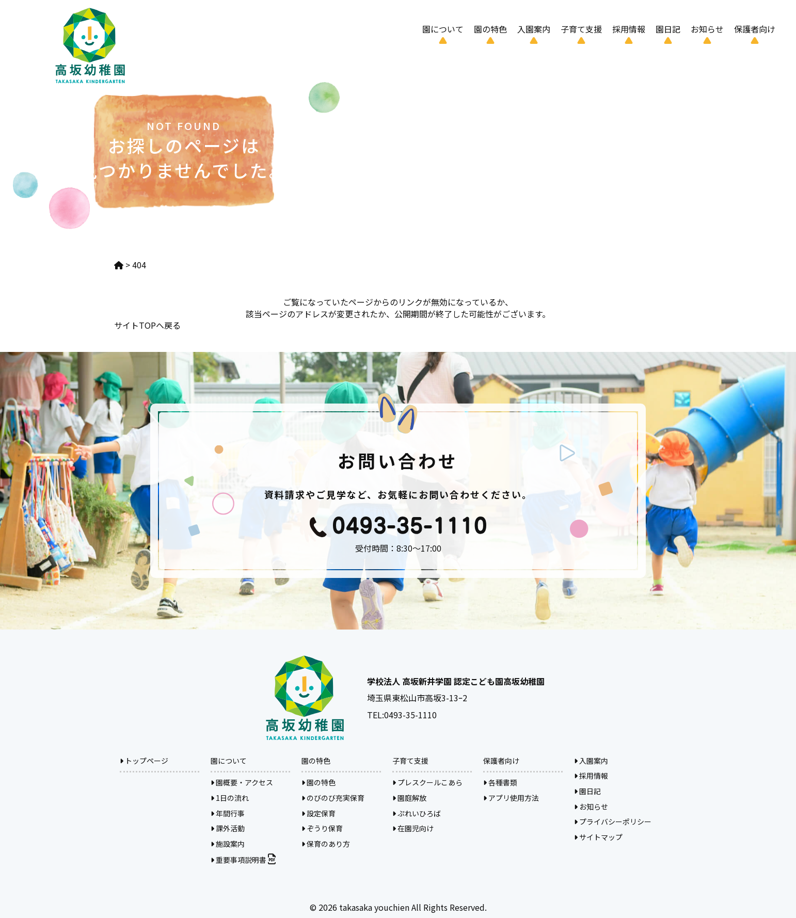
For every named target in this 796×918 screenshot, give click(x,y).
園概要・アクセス (242, 782)
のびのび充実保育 (332, 798)
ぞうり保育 (322, 828)
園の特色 (490, 29)
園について (443, 29)
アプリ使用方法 (511, 798)
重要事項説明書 (243, 860)
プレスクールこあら (427, 782)
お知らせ (707, 29)
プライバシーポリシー (612, 821)
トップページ (144, 760)
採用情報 (628, 29)
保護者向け (754, 29)
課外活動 (228, 828)
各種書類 (500, 782)
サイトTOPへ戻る (147, 325)
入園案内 (533, 29)
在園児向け (413, 828)
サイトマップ (598, 837)
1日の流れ (230, 798)
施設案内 (228, 844)
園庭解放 (409, 798)
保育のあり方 (325, 844)
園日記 (668, 29)
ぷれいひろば (416, 813)
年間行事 (228, 813)
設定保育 (318, 813)
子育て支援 (581, 29)
